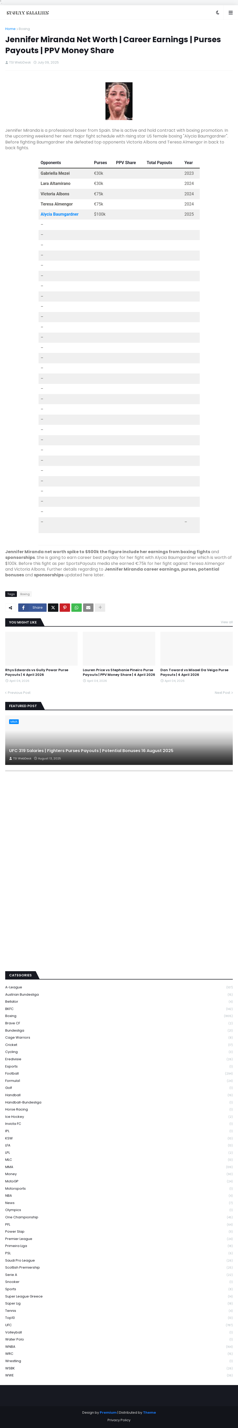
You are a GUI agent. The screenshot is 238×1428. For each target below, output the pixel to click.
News (119, 1203)
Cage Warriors (119, 1037)
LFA (119, 1145)
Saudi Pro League (119, 1260)
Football (119, 1073)
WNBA (119, 1347)
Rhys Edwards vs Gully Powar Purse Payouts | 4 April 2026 (36, 672)
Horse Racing (119, 1109)
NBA (119, 1196)
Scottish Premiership (119, 1267)
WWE (119, 1375)
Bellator (119, 1002)
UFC (119, 1325)
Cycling (119, 1052)
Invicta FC (119, 1124)
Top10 (119, 1318)
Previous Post (19, 692)
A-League (119, 987)
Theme (149, 1412)
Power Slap (119, 1231)
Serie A (119, 1275)
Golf (119, 1088)
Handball (119, 1095)
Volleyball (119, 1332)
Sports (119, 1289)
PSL (119, 1253)
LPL (119, 1153)
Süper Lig (119, 1303)
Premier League (119, 1239)
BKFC (119, 1009)
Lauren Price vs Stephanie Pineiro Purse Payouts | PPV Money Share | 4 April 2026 (119, 672)
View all (227, 622)
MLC (119, 1160)
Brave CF (119, 1023)
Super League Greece (119, 1296)
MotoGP (119, 1181)
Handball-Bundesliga (119, 1102)
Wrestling (119, 1361)
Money (119, 1174)
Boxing (24, 28)
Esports (119, 1066)
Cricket (119, 1045)
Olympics (119, 1210)
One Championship (119, 1217)
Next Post (222, 692)
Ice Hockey (119, 1117)
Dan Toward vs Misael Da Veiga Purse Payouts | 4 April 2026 (194, 672)
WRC (119, 1354)
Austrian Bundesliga (119, 994)
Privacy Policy (119, 1420)
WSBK (119, 1368)
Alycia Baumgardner (60, 214)
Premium (108, 1412)
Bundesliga (119, 1030)
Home (10, 28)
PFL (119, 1224)
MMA (119, 1167)
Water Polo (119, 1339)
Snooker (119, 1282)
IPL (119, 1131)
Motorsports (119, 1189)
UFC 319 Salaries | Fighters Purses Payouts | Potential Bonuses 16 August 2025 (91, 751)
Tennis (119, 1311)
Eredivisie (119, 1059)
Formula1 (119, 1081)
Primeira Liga (119, 1246)
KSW (119, 1138)
